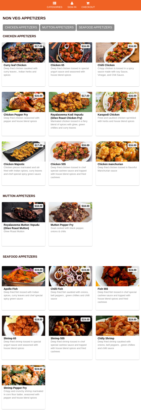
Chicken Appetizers (21, 27)
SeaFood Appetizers (95, 27)
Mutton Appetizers (58, 27)
